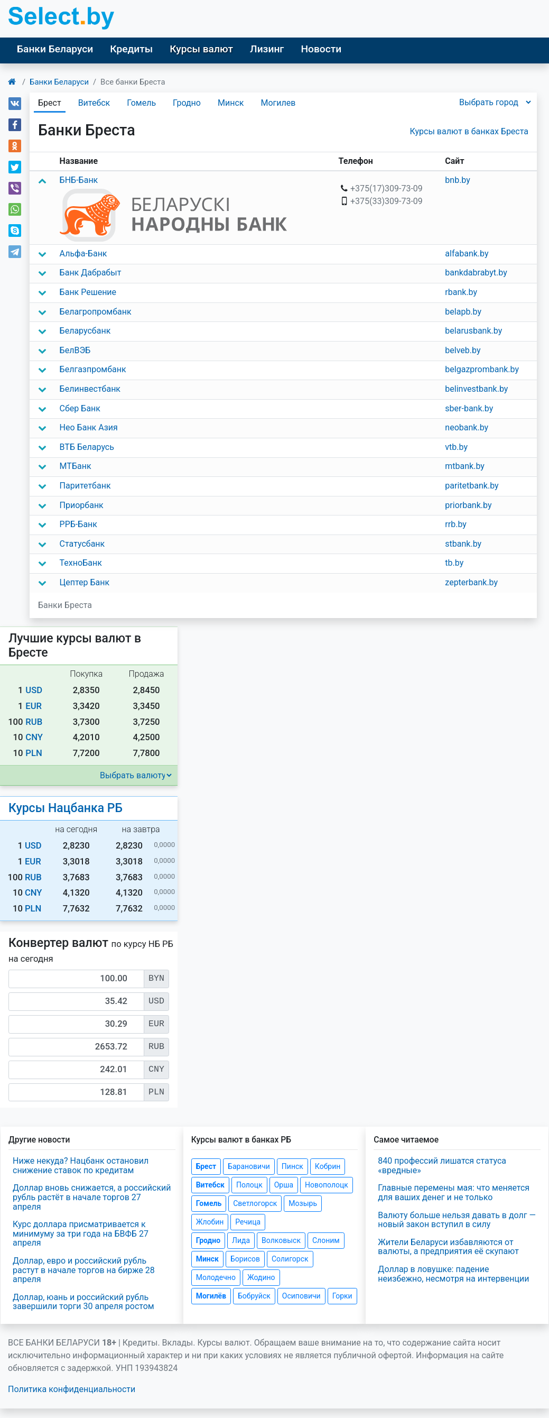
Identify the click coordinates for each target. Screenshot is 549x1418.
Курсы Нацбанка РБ (65, 808)
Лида (241, 1240)
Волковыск (281, 1240)
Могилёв (211, 1296)
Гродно (187, 103)
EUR (33, 706)
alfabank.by (466, 253)
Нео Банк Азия (89, 427)
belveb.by (462, 350)
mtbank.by (465, 466)
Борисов (245, 1259)
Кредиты (131, 49)
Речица (247, 1222)
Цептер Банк (85, 582)
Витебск (94, 103)
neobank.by (466, 427)
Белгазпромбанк (93, 369)
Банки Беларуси (55, 49)
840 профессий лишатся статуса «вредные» (442, 1165)
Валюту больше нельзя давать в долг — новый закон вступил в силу (457, 1220)
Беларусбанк (85, 331)
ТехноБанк (81, 563)
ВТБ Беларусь (87, 447)
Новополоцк (326, 1185)
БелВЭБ (75, 350)
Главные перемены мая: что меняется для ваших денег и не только (453, 1192)
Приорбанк (82, 505)
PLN (33, 753)
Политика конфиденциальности (71, 1389)
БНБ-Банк (79, 180)
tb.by (454, 563)
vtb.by (456, 447)
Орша (283, 1185)
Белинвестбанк (90, 389)
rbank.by (461, 292)
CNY (34, 737)
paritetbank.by (471, 486)
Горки (342, 1296)
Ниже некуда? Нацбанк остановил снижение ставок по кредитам (80, 1165)
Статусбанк (82, 544)
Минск (231, 103)
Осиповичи (301, 1296)
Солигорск (290, 1259)
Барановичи (249, 1166)
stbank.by (463, 544)
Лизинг (267, 49)
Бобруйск (254, 1296)
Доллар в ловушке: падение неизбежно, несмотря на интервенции (453, 1274)
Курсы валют (201, 49)
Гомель (141, 103)
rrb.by (456, 524)
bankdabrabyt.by (476, 273)
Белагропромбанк (96, 312)
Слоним (326, 1240)
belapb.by (463, 312)
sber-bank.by (469, 408)
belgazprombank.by (482, 369)
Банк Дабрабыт (91, 273)
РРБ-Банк (78, 524)
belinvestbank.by (476, 389)
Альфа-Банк (83, 253)
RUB (33, 722)
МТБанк (75, 466)
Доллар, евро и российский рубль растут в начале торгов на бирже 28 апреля (84, 1270)
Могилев (277, 103)
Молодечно (216, 1277)
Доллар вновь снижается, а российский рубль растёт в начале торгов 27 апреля (92, 1197)
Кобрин (327, 1166)
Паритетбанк (85, 486)
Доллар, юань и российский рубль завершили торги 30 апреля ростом (83, 1302)
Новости (321, 49)
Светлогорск (255, 1203)
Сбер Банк (80, 408)
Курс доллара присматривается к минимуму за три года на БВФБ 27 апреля (80, 1233)
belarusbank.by (473, 331)
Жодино (261, 1277)
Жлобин (210, 1222)
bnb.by (457, 180)
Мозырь (303, 1203)
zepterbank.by (471, 582)
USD (33, 690)
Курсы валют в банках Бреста (469, 131)
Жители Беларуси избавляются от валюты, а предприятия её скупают (448, 1247)
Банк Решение (88, 292)
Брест (206, 1166)
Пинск (292, 1166)
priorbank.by (468, 505)
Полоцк (249, 1185)
